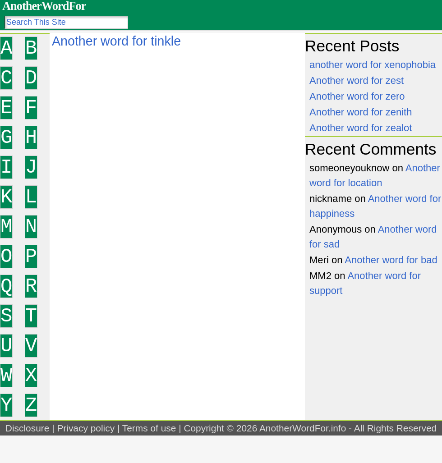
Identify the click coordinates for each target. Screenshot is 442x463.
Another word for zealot (360, 127)
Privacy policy (86, 428)
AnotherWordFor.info (302, 428)
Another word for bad (391, 260)
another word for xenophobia (372, 64)
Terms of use (149, 428)
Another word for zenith (360, 112)
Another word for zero (357, 96)
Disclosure (27, 428)
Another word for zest (356, 80)
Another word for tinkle (116, 41)
